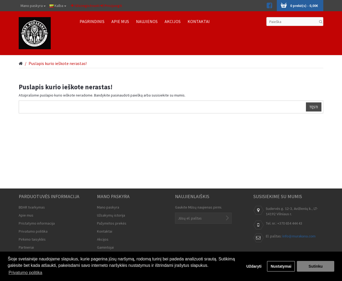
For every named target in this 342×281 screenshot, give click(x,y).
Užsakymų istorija (111, 215)
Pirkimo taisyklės (32, 239)
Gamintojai (105, 247)
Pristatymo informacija (37, 223)
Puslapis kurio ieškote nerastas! (58, 63)
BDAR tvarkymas (32, 207)
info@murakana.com (299, 236)
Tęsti (313, 107)
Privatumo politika (33, 231)
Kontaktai (104, 231)
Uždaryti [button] (254, 266)
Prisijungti (111, 5)
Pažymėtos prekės (111, 223)
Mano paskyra (33, 5)
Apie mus (26, 215)
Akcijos (102, 239)
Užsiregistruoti (85, 5)
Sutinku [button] (316, 266)
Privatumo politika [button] (25, 272)
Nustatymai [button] (281, 266)
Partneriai (26, 247)
